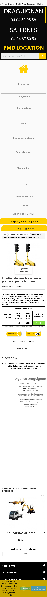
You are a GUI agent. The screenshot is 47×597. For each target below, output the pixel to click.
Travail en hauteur (23, 196)
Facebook (24, 554)
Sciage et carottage (23, 138)
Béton (24, 123)
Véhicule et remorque (23, 213)
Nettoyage (23, 205)
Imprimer (23, 348)
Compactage (24, 108)
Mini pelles (23, 84)
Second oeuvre (23, 152)
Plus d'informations (38, 588)
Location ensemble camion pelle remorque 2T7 (20, 533)
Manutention (23, 168)
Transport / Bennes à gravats (23, 221)
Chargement (23, 96)
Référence (6, 286)
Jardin (23, 184)
